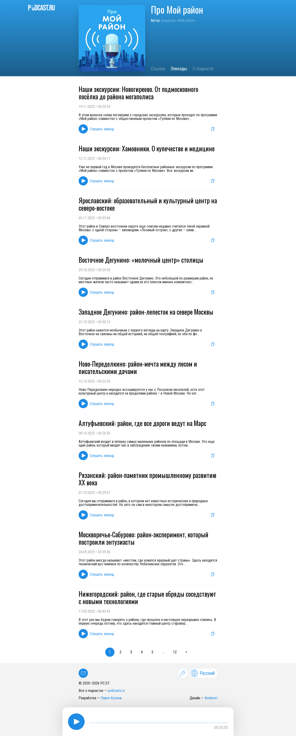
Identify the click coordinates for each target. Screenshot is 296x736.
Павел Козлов (111, 698)
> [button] (186, 652)
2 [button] (120, 652)
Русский (203, 673)
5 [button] (152, 652)
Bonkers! (211, 698)
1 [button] (110, 652)
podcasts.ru (116, 690)
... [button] (163, 652)
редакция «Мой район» (178, 20)
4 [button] (142, 652)
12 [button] (175, 652)
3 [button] (131, 652)
